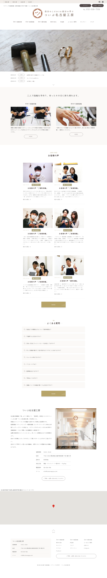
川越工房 (32, 2)
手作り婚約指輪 (42, 22)
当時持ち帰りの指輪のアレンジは (36, 75)
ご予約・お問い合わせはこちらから (53, 484)
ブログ (92, 22)
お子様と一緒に (32, 82)
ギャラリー (83, 22)
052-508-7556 (93, 9)
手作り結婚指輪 (29, 22)
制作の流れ (53, 22)
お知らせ (86, 551)
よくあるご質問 (72, 22)
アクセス (85, 6)
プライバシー (73, 554)
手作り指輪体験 (17, 22)
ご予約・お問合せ (97, 6)
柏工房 (43, 2)
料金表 (62, 22)
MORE (30, 141)
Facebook (59, 557)
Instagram (87, 554)
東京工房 (20, 2)
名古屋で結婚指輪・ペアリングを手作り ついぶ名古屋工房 (55, 572)
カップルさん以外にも (33, 78)
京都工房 (8, 2)
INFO (22, 75)
